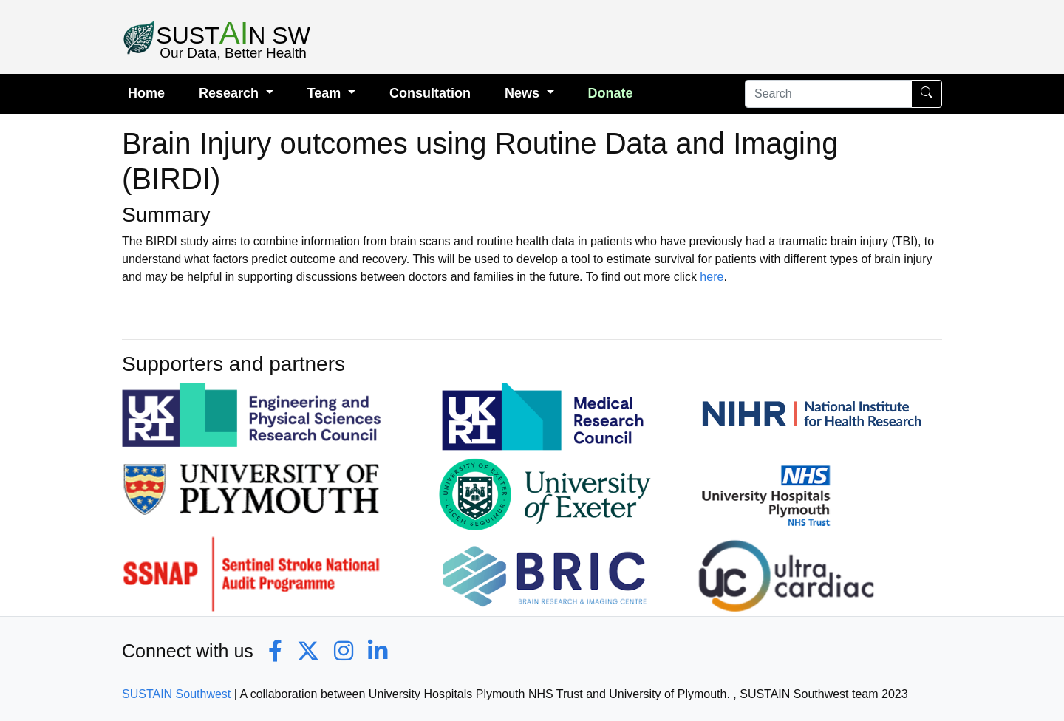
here (711, 276)
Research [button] (230, 93)
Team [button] (326, 93)
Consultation (430, 93)
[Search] (828, 94)
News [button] (524, 93)
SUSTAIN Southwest (176, 694)
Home (146, 93)
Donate (610, 93)
